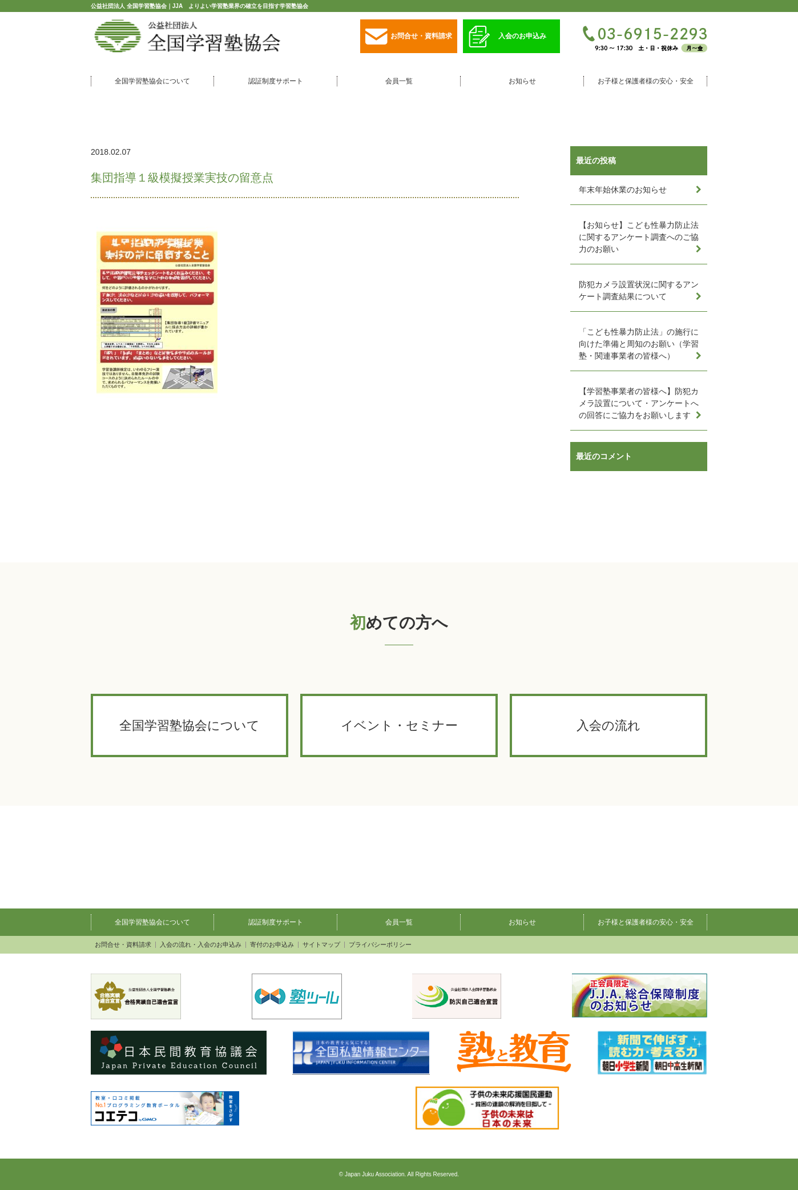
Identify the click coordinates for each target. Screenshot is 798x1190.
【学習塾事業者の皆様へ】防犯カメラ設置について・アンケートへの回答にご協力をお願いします (639, 403)
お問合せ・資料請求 (408, 37)
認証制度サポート (275, 81)
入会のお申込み (507, 37)
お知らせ (522, 81)
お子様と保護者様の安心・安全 (646, 81)
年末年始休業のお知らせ (623, 189)
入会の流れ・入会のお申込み (200, 945)
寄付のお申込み (272, 945)
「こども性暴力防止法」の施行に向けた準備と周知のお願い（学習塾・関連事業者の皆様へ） (639, 343)
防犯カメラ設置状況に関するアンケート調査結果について (639, 290)
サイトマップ (321, 945)
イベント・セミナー (399, 725)
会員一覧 (399, 81)
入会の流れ (608, 725)
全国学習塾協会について (152, 81)
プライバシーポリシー (380, 945)
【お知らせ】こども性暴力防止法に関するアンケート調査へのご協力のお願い (639, 237)
